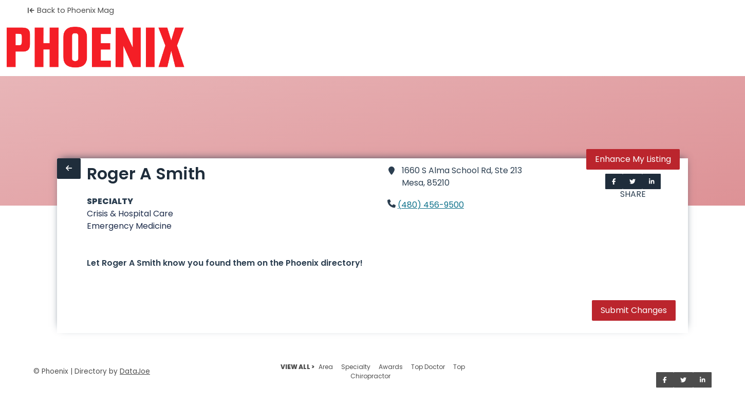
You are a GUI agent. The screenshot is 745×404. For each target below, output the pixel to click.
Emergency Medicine (129, 226)
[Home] (95, 47)
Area (326, 366)
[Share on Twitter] (632, 181)
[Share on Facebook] (614, 181)
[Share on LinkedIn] (651, 181)
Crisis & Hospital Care (130, 213)
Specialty (355, 366)
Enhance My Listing (633, 159)
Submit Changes (634, 310)
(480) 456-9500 (431, 205)
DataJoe (135, 371)
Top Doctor (428, 366)
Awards (391, 366)
